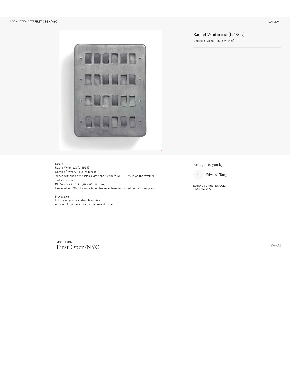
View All (276, 245)
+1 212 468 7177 (202, 189)
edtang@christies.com (209, 185)
